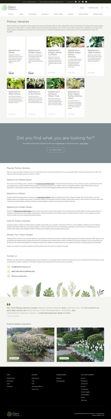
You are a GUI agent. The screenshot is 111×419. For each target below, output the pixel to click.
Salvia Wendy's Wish (36, 310)
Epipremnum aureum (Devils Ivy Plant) (55, 52)
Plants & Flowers (11, 378)
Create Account (35, 378)
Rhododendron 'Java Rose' (58, 310)
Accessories (32, 14)
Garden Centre (84, 383)
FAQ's (33, 383)
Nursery (70, 14)
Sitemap (83, 397)
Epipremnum (60, 143)
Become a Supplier (85, 392)
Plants (10, 14)
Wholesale (45, 14)
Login (33, 381)
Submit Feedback (85, 394)
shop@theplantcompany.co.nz (21, 267)
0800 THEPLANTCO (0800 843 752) (23, 271)
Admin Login (84, 400)
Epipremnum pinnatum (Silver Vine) (54, 94)
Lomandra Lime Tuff (75, 308)
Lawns (21, 14)
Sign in (82, 8)
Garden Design (83, 14)
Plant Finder (58, 14)
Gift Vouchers (10, 381)
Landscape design (60, 381)
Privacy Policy (35, 389)
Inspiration (58, 378)
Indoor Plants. (84, 143)
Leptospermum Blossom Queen (21, 313)
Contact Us (83, 386)
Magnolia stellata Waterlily (49, 308)
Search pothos (55, 150)
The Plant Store (84, 389)
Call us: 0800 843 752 (29, 1)
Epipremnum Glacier (44, 197)
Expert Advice (98, 14)
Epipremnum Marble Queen (45, 184)
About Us (83, 378)
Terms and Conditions (37, 386)
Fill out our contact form (19, 276)
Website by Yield (100, 415)
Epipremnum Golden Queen (23, 211)
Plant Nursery (84, 381)
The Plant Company (10, 8)
